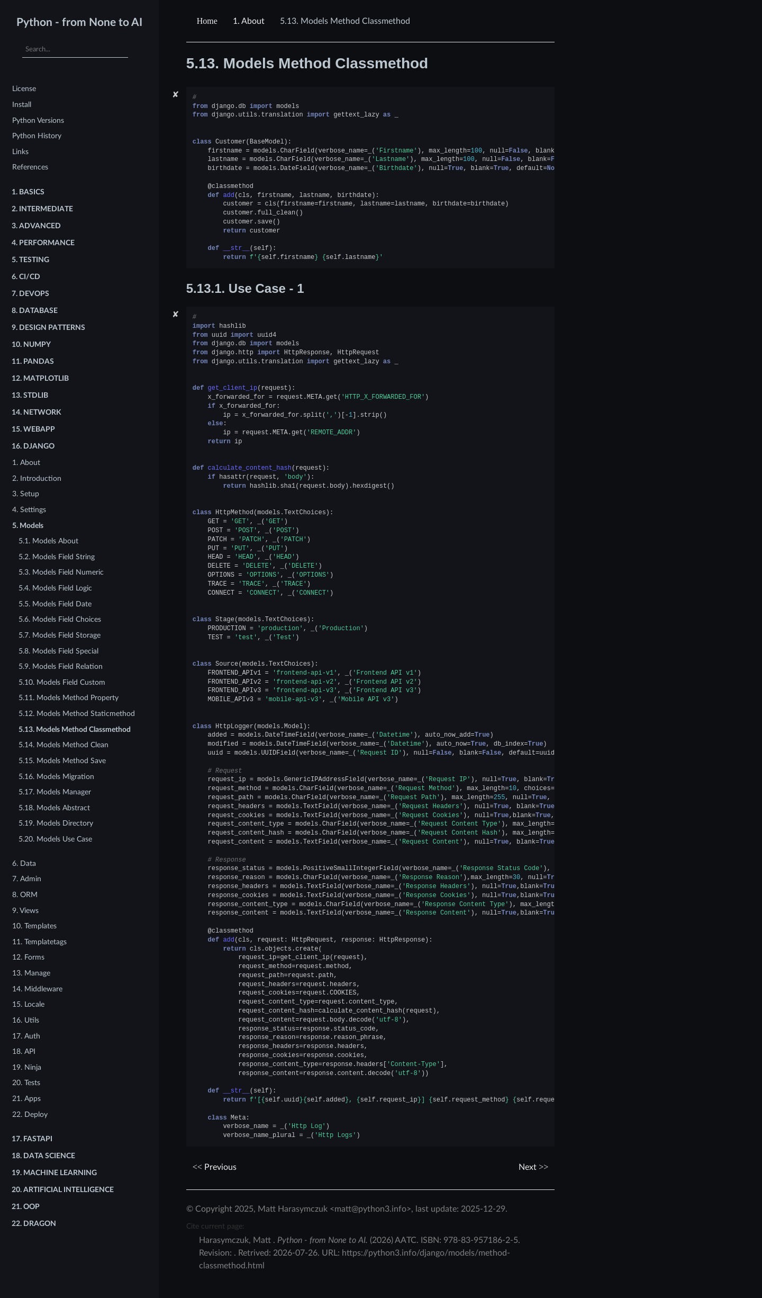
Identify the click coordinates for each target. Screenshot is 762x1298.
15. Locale (28, 1004)
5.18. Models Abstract (54, 808)
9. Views (25, 911)
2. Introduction (36, 478)
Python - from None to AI (79, 22)
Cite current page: (215, 1226)
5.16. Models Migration (56, 777)
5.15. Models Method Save (62, 761)
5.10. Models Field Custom (62, 682)
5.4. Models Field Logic (55, 588)
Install (21, 105)
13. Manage (31, 973)
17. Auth (26, 1036)
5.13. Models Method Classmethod (75, 729)
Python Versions (38, 120)
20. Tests (26, 1083)
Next (533, 1167)
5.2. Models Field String (57, 557)
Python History (36, 136)
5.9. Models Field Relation (61, 666)
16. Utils (25, 1020)
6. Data (24, 863)
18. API (23, 1051)
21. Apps (26, 1099)
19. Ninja (26, 1067)
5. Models (27, 526)
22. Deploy (30, 1114)
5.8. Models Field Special (58, 651)
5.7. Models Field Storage (60, 635)
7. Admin (26, 879)
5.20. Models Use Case (55, 839)
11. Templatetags (39, 942)
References (30, 167)
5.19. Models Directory (56, 823)
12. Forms (28, 957)
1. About (26, 463)
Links (20, 152)
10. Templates (34, 926)
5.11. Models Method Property (69, 698)
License (24, 89)
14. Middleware (37, 989)
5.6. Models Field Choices (60, 619)
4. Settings (29, 510)
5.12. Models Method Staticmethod (77, 714)
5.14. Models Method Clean (63, 745)
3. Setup (25, 494)
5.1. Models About (48, 541)
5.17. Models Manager (55, 792)
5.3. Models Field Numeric (61, 572)
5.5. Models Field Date (55, 604)
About (249, 21)
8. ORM (25, 895)
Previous (215, 1167)
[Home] (208, 21)
